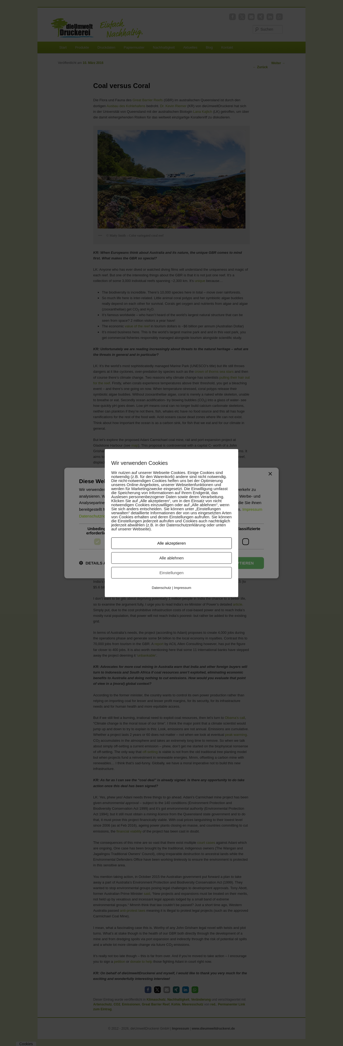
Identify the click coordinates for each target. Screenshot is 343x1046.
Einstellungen (171, 572)
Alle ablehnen (171, 558)
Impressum (182, 588)
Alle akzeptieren (171, 543)
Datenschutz (161, 588)
